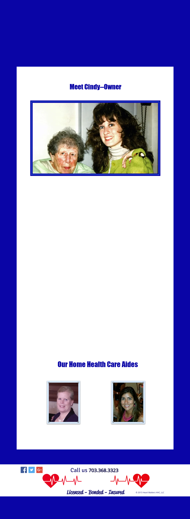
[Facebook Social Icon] (24, 470)
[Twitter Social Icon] (31, 470)
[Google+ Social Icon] (39, 470)
